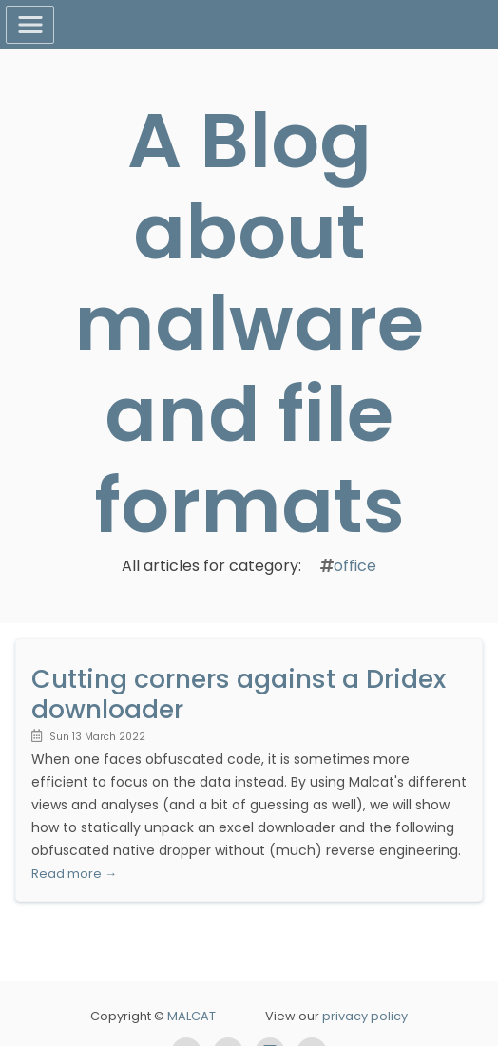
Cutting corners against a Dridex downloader (238, 694)
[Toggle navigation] (30, 25)
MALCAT (191, 1016)
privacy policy (365, 1016)
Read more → (74, 874)
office (355, 566)
